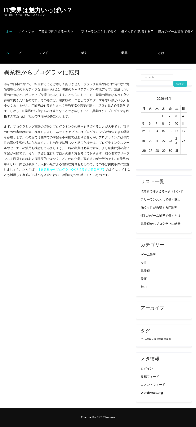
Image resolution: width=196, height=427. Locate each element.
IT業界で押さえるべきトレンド (56, 42)
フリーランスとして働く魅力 (99, 42)
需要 (144, 279)
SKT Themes (106, 417)
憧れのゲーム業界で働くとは (176, 42)
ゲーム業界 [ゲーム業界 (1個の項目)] (146, 339)
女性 (144, 262)
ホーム (9, 42)
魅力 (144, 287)
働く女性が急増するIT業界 (137, 42)
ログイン (147, 368)
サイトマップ (26, 42)
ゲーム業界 (148, 254)
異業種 (145, 271)
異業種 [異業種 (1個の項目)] (160, 339)
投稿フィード (150, 376)
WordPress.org (152, 393)
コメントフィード (153, 384)
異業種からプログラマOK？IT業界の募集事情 (72, 169)
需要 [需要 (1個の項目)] (166, 339)
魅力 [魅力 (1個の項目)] (171, 339)
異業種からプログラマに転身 (160, 223)
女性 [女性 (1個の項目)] (154, 339)
